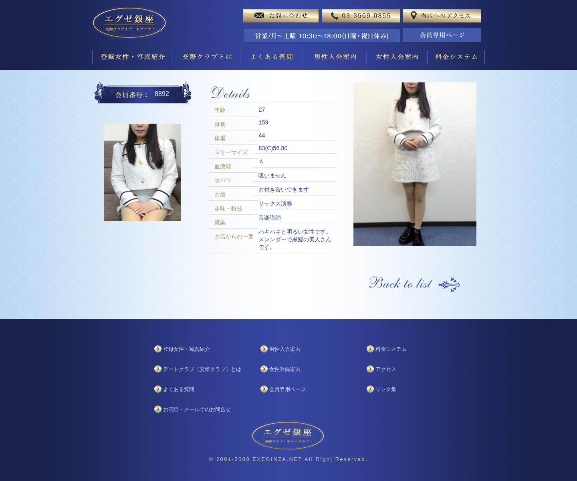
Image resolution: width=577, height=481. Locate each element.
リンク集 (385, 389)
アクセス (385, 369)
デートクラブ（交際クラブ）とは (202, 369)
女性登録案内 (285, 369)
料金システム (391, 349)
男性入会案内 (285, 349)
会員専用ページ (287, 389)
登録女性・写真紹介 (186, 349)
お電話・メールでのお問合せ (197, 409)
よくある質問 (178, 389)
